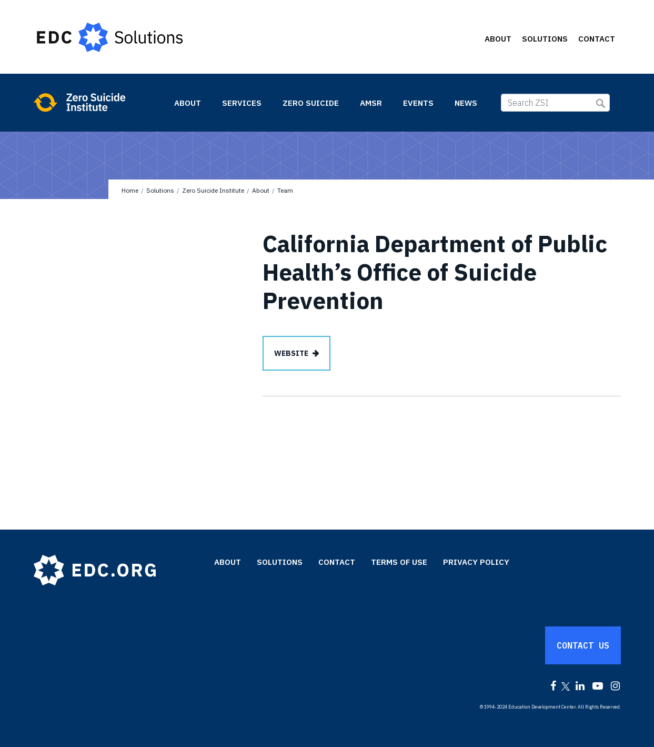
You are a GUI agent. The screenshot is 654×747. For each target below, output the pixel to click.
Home (130, 190)
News (466, 103)
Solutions (545, 39)
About (498, 39)
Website (291, 353)
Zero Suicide (311, 103)
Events (418, 103)
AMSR (371, 103)
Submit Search (600, 103)
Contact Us (583, 645)
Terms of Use (399, 562)
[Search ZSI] (555, 103)
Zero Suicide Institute (98, 102)
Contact (596, 39)
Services (241, 103)
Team (285, 190)
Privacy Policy (476, 562)
